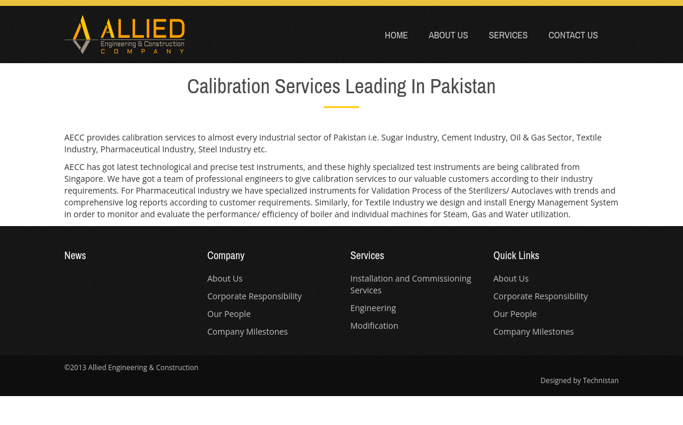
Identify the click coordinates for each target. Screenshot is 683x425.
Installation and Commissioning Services (410, 284)
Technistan (601, 380)
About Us (448, 34)
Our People (229, 313)
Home (396, 34)
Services (508, 34)
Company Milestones (248, 331)
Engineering (373, 307)
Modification (374, 325)
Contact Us (573, 34)
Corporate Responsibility (255, 296)
